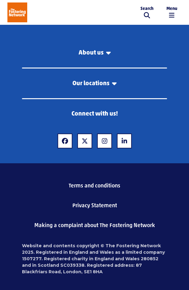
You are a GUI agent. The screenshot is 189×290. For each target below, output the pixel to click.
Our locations (94, 83)
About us (95, 52)
